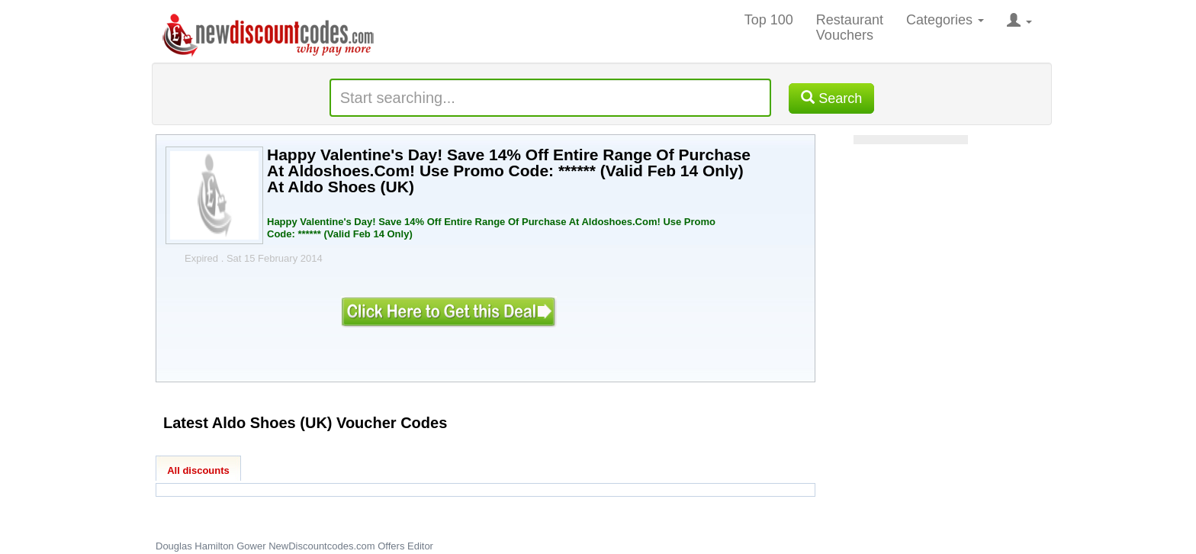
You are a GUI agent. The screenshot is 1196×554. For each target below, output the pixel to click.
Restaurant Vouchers (849, 27)
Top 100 (768, 19)
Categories (945, 19)
